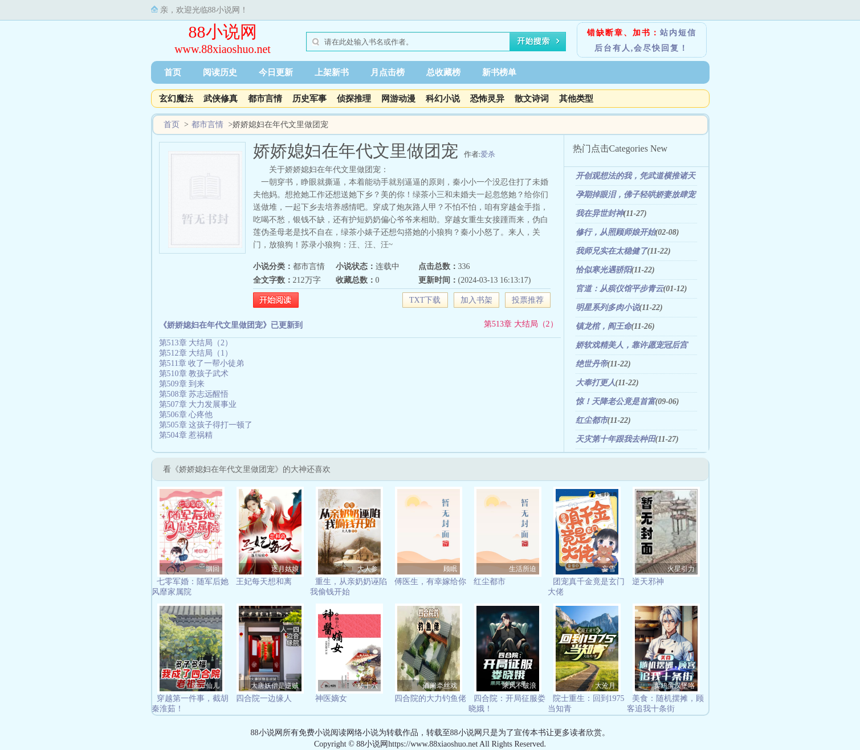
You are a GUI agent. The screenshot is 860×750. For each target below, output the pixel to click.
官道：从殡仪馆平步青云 (619, 288)
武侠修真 (220, 98)
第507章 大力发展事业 (198, 404)
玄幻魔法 (176, 98)
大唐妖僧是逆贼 (275, 686)
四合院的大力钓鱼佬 (430, 698)
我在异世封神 (599, 213)
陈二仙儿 (205, 686)
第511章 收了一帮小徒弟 (201, 363)
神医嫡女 (331, 698)
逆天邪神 (648, 581)
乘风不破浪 (519, 686)
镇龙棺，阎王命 (603, 326)
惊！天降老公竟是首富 (615, 401)
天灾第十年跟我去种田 (615, 439)
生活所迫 (522, 569)
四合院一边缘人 (264, 698)
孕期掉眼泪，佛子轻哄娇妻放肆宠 (635, 194)
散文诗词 (532, 98)
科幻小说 (443, 98)
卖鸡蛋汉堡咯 (674, 686)
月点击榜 (387, 72)
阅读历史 (220, 72)
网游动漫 (398, 98)
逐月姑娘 (285, 569)
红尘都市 (592, 420)
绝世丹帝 (592, 364)
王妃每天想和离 (264, 581)
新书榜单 (499, 72)
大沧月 (605, 686)
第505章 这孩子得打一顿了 (206, 425)
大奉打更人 (596, 382)
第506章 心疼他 (186, 414)
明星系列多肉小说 (607, 307)
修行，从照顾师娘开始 (615, 232)
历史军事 (309, 98)
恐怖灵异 (487, 98)
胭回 (212, 569)
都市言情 (265, 98)
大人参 (367, 569)
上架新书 (332, 72)
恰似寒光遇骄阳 (603, 270)
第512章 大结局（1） (196, 353)
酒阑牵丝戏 (440, 686)
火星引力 (681, 569)
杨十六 (367, 686)
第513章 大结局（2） (521, 324)
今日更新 (276, 72)
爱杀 (487, 154)
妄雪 (609, 569)
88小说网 (223, 31)
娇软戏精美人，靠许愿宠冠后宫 (631, 345)
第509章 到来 (182, 384)
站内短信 (678, 32)
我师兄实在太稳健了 (611, 251)
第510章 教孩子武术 (194, 373)
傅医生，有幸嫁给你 (430, 581)
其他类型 (576, 98)
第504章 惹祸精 (186, 435)
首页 (172, 72)
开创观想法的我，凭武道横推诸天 (635, 176)
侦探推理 (354, 98)
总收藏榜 (443, 72)
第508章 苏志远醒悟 (194, 394)
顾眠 (450, 569)
